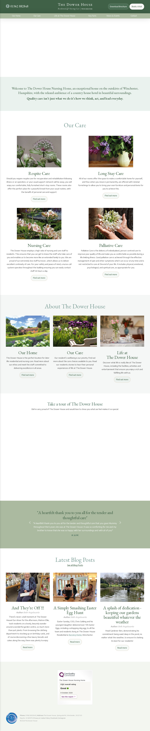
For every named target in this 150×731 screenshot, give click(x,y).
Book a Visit (137, 6)
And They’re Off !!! (27, 608)
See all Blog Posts (75, 565)
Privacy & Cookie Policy (42, 718)
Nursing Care (39, 245)
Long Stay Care (111, 173)
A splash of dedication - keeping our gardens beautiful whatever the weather (122, 615)
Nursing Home (75, 635)
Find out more (39, 199)
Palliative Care (110, 245)
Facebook (54, 718)
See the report (67, 697)
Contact (134, 16)
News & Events (113, 16)
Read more (27, 647)
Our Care (37, 16)
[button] (29, 522)
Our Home (16, 16)
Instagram (62, 718)
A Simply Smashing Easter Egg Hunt (75, 610)
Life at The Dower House (64, 16)
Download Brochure (117, 6)
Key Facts (92, 16)
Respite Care (39, 173)
